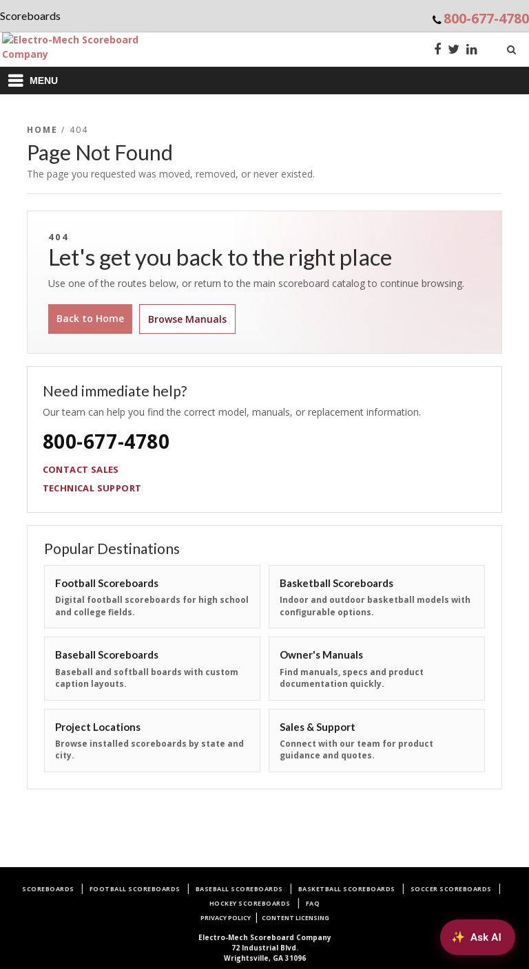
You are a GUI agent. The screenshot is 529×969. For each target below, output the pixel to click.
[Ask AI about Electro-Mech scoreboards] (477, 937)
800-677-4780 (486, 18)
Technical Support (92, 488)
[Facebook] (437, 50)
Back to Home (90, 318)
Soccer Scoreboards (451, 888)
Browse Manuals (187, 319)
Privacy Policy (225, 917)
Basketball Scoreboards (346, 888)
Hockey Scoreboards (250, 903)
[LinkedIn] (471, 50)
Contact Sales (81, 469)
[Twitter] (453, 50)
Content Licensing (295, 917)
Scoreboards (48, 888)
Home (43, 130)
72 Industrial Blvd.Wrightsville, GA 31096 (264, 948)
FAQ (313, 903)
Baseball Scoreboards (239, 888)
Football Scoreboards (135, 888)
